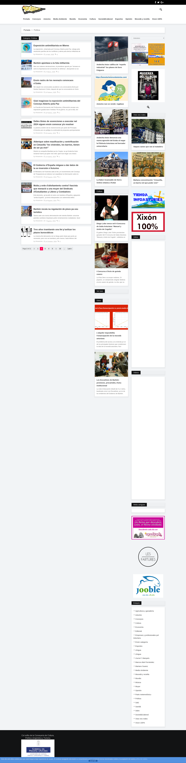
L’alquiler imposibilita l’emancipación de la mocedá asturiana (109, 335)
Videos (136, 373)
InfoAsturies (34, 9)
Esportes (119, 19)
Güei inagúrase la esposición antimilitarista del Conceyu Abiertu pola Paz (56, 102)
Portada (26, 19)
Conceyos (36, 19)
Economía (82, 19)
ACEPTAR (93, 761)
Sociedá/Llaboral (105, 19)
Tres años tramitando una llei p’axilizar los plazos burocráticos (55, 232)
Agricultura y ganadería (144, 612)
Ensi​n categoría (141, 643)
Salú (137, 703)
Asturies (47, 19)
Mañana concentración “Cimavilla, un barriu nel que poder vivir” (147, 182)
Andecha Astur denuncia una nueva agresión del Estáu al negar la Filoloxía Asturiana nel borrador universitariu (111, 142)
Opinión (129, 19)
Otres (99, 301)
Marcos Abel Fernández (144, 663)
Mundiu (73, 19)
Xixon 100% (157, 19)
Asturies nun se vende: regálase (110, 104)
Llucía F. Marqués (142, 659)
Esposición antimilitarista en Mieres (52, 45)
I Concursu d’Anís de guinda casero (109, 272)
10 (60, 249)
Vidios (135, 238)
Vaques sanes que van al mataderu (148, 147)
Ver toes (100, 291)
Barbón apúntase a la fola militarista (52, 63)
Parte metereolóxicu (143, 695)
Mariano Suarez (141, 667)
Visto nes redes (139, 115)
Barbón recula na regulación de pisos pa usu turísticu (56, 211)
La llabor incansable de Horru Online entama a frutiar (109, 181)
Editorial (138, 632)
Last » (70, 249)
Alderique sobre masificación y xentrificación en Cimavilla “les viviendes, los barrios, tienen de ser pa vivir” (57, 145)
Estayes (136, 604)
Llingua (138, 651)
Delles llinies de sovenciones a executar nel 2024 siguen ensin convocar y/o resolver (56, 123)
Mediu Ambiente (60, 19)
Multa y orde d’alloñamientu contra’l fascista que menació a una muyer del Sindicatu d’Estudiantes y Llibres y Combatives (56, 189)
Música (138, 683)
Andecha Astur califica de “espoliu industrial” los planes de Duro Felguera (111, 67)
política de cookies (141, 759)
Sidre (137, 711)
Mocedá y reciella (142, 19)
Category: (30, 38)
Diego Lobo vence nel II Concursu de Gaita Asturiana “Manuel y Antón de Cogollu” (111, 226)
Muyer (137, 687)
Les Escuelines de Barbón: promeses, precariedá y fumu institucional (109, 383)
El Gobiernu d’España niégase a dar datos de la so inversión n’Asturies (56, 167)
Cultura (93, 19)
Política (138, 699)
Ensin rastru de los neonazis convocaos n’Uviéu (54, 82)
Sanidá (138, 707)
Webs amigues (139, 505)
